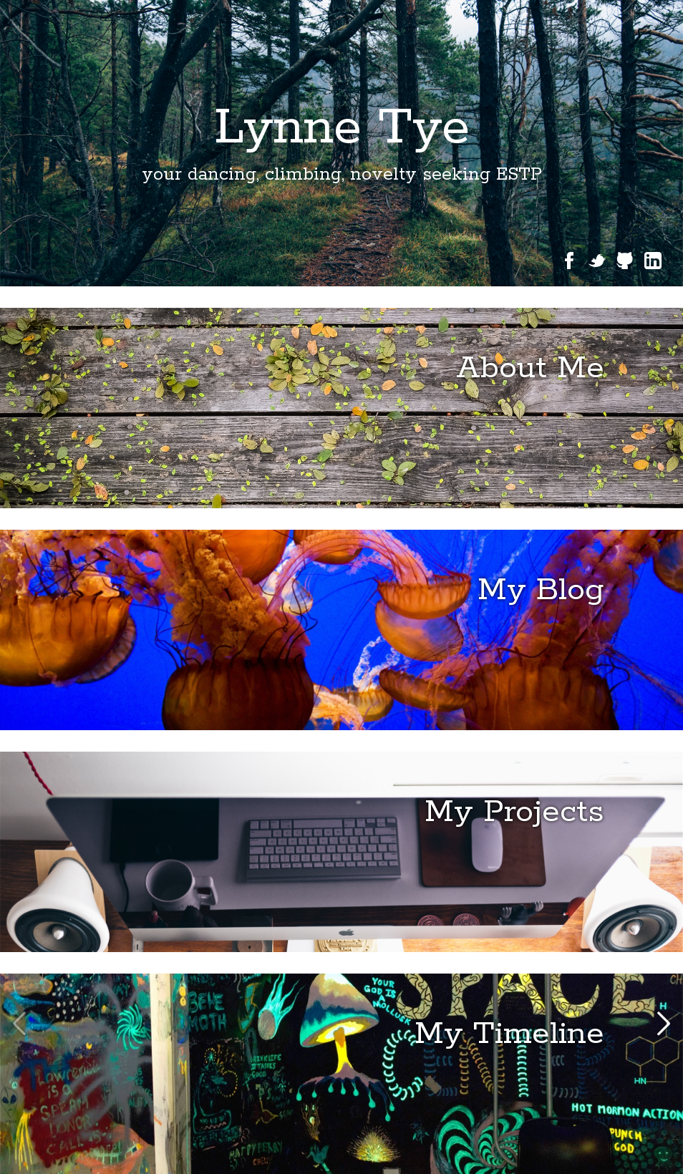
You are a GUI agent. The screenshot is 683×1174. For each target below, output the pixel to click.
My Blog (541, 590)
